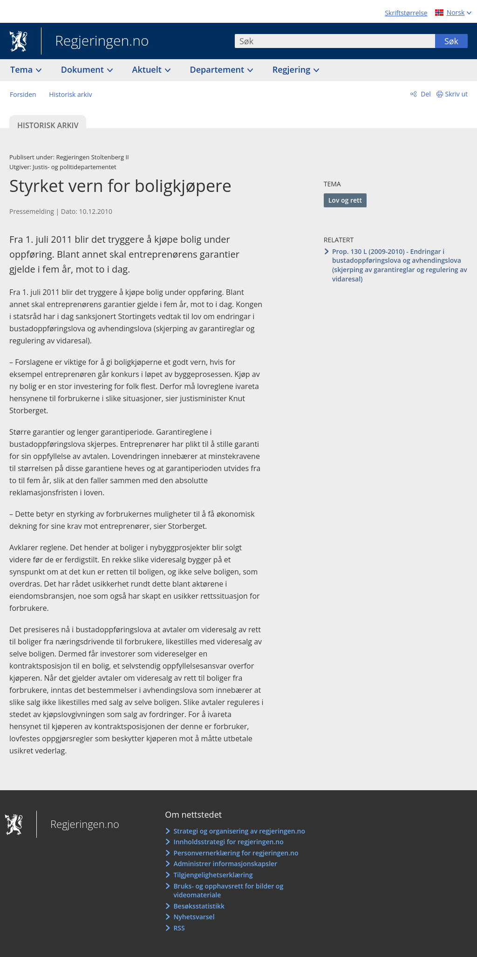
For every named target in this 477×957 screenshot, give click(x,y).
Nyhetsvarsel (193, 916)
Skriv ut (456, 93)
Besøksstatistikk (199, 906)
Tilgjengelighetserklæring (212, 874)
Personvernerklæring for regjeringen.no (235, 852)
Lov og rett (345, 200)
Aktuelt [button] (148, 69)
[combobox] (335, 41)
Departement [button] (218, 69)
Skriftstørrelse (406, 12)
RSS (178, 927)
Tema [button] (22, 69)
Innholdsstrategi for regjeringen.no (228, 841)
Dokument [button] (83, 69)
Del (425, 93)
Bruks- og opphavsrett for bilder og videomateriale (228, 891)
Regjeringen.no (95, 41)
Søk (451, 41)
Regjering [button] (293, 69)
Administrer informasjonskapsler (225, 863)
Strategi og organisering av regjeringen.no (239, 831)
